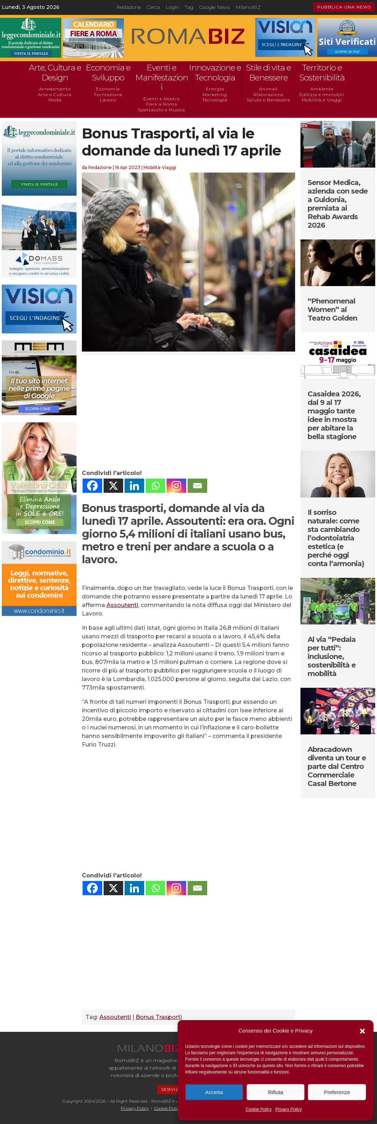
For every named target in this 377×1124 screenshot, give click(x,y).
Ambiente (322, 88)
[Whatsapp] (155, 486)
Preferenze (337, 1092)
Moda (55, 99)
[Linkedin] (134, 486)
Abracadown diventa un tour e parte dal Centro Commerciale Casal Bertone (337, 766)
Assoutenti (122, 605)
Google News (214, 7)
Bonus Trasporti (159, 1017)
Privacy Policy (288, 1109)
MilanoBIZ (248, 7)
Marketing (215, 94)
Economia (108, 88)
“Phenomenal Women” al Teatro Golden (332, 309)
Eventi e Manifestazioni (161, 77)
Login (172, 7)
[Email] (197, 486)
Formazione (108, 94)
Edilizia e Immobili (321, 94)
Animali (268, 88)
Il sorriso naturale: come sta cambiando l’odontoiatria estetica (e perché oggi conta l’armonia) (336, 538)
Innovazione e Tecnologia (215, 73)
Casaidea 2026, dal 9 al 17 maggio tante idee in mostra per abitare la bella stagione (334, 415)
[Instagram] (176, 486)
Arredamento (55, 88)
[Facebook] (92, 486)
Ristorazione (268, 94)
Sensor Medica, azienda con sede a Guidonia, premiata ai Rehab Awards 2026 (338, 203)
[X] (113, 486)
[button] (362, 1031)
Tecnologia (214, 99)
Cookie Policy (259, 1109)
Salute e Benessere (268, 99)
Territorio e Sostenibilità (322, 73)
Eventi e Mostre (161, 98)
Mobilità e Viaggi (322, 99)
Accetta (214, 1092)
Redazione (128, 7)
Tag (189, 7)
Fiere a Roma (161, 104)
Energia (215, 88)
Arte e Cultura (55, 94)
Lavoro (108, 99)
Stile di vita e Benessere (268, 73)
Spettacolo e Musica (161, 109)
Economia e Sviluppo (108, 73)
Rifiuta (275, 1092)
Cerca (153, 7)
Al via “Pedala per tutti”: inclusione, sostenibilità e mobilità (332, 656)
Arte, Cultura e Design (55, 73)
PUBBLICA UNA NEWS (344, 7)
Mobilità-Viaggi (159, 167)
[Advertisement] (188, 412)
